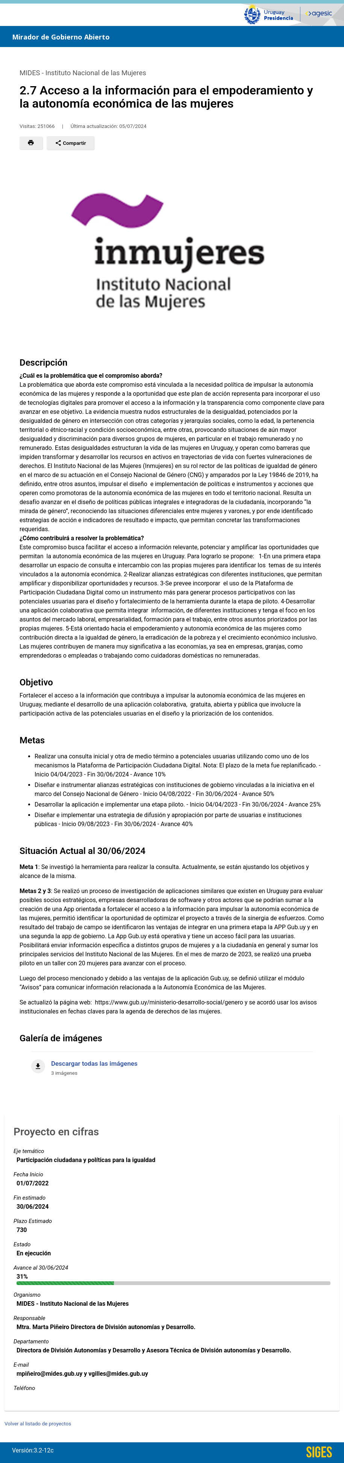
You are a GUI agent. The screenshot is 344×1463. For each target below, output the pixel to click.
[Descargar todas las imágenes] (172, 1064)
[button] (31, 143)
